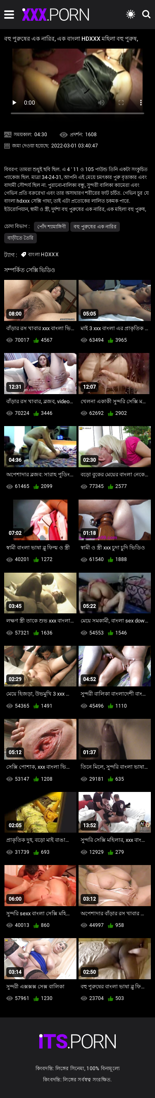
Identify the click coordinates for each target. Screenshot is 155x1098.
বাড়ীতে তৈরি (20, 238)
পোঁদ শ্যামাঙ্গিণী (51, 227)
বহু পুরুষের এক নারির (95, 227)
